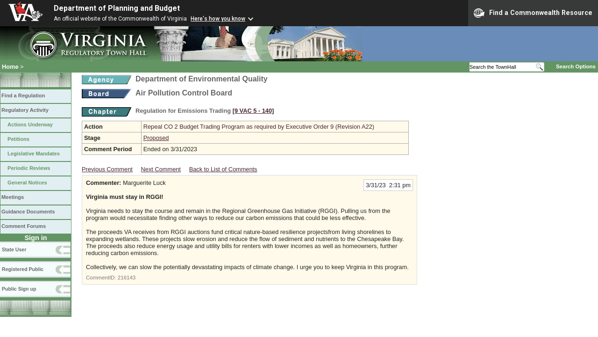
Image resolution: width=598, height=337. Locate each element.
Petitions (18, 139)
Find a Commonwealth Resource (533, 13)
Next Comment (161, 169)
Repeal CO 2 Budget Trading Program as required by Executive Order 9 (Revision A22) (258, 126)
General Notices (27, 182)
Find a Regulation (23, 95)
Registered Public (22, 269)
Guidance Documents (28, 211)
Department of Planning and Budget (117, 8)
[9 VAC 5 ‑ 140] (253, 110)
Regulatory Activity (25, 110)
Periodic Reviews (28, 168)
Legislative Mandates (33, 153)
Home (10, 66)
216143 (126, 277)
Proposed (156, 137)
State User (14, 249)
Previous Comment (107, 169)
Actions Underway (30, 124)
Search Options (576, 66)
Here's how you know (218, 18)
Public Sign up (19, 289)
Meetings (12, 197)
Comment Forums (23, 226)
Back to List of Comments (223, 169)
